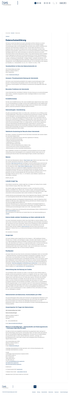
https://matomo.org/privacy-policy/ (25, 166)
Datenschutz (50, 392)
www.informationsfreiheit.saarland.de (13, 364)
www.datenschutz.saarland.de (12, 362)
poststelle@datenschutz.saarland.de (16, 361)
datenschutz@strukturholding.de (15, 323)
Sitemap (38, 392)
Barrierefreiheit (44, 392)
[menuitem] (35, 3)
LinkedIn (7, 213)
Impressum (57, 392)
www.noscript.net (25, 226)
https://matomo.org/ (28, 160)
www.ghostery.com (30, 266)
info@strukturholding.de (14, 74)
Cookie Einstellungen (64, 392)
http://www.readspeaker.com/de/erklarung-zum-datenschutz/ (25, 263)
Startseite (12, 33)
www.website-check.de (22, 371)
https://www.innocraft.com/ (16, 163)
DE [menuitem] (35, 3)
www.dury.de (19, 369)
